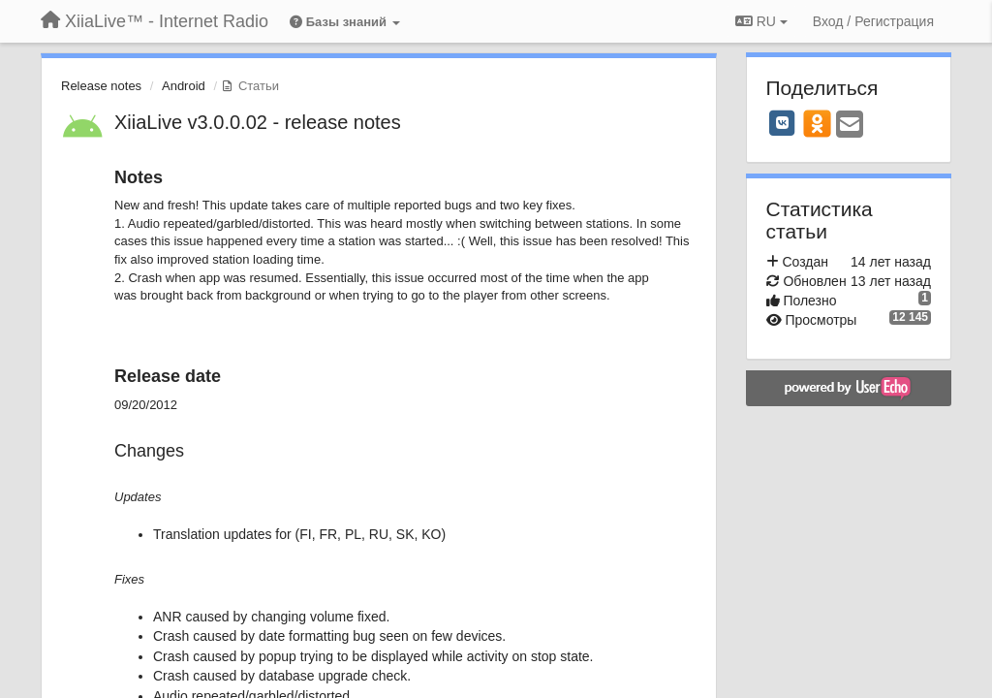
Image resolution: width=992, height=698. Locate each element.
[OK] (817, 123)
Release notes (101, 86)
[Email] (849, 126)
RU (761, 21)
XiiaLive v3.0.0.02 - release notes (257, 122)
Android (183, 86)
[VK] (782, 123)
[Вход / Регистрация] (873, 21)
